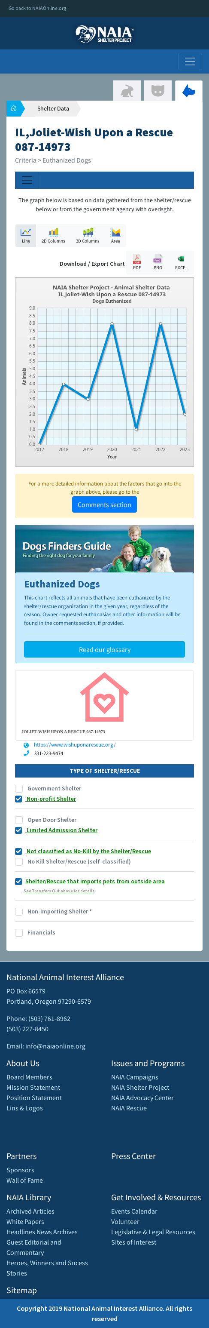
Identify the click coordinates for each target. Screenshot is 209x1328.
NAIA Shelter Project (140, 1087)
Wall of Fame (24, 1180)
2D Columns (53, 235)
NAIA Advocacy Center (142, 1097)
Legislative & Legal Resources (153, 1231)
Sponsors (20, 1169)
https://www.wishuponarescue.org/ (75, 744)
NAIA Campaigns (134, 1077)
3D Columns (88, 235)
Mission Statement (33, 1087)
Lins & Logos (24, 1108)
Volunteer (125, 1221)
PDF (137, 262)
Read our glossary (104, 649)
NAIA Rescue (129, 1108)
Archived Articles (30, 1211)
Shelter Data (53, 108)
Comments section (104, 504)
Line (26, 235)
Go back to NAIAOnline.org (37, 8)
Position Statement (34, 1097)
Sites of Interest (133, 1242)
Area (115, 235)
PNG (158, 262)
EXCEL (181, 262)
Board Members (29, 1077)
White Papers (25, 1221)
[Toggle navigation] (190, 61)
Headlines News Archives (42, 1231)
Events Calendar (134, 1211)
